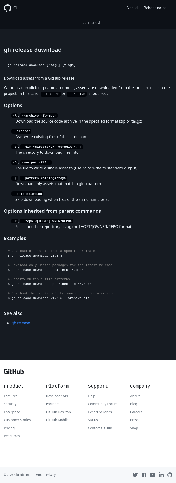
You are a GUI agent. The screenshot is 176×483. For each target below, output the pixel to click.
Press (134, 420)
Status (93, 420)
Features (10, 396)
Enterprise (12, 412)
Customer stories (17, 420)
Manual (132, 8)
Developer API (57, 396)
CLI (12, 8)
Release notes (155, 8)
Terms (38, 475)
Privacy (51, 475)
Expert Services (100, 412)
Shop (134, 428)
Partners (52, 404)
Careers (136, 412)
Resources (12, 436)
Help (91, 396)
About (135, 396)
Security (10, 404)
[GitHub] (14, 372)
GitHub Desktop (58, 412)
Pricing (9, 428)
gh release (20, 323)
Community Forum (103, 404)
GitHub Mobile (57, 420)
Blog (133, 404)
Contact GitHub (100, 428)
